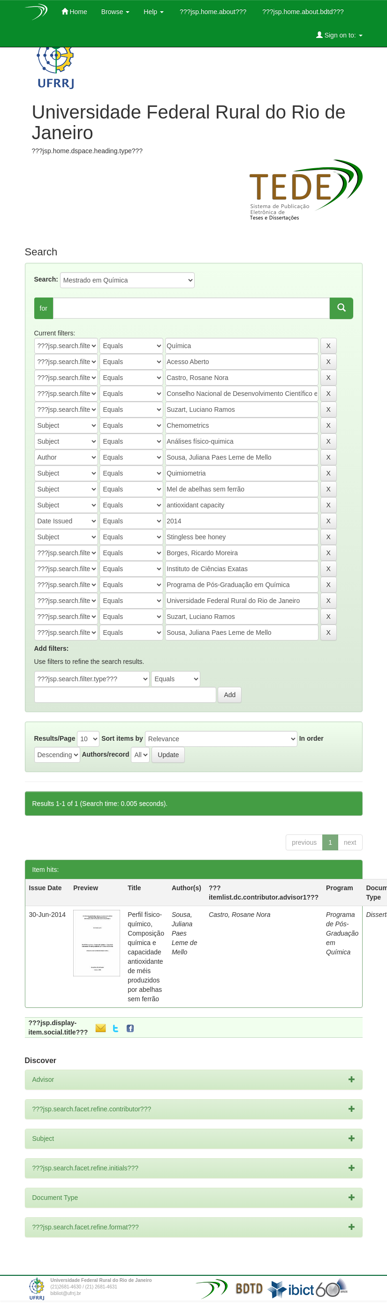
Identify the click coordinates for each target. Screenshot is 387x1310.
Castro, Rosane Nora (240, 914)
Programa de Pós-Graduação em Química (342, 933)
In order (311, 738)
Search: (46, 279)
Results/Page (55, 738)
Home (74, 11)
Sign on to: (339, 35)
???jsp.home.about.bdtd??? (301, 11)
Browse (115, 11)
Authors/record (105, 754)
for (43, 308)
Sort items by (122, 738)
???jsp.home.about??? (212, 11)
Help (154, 11)
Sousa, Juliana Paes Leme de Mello (184, 933)
